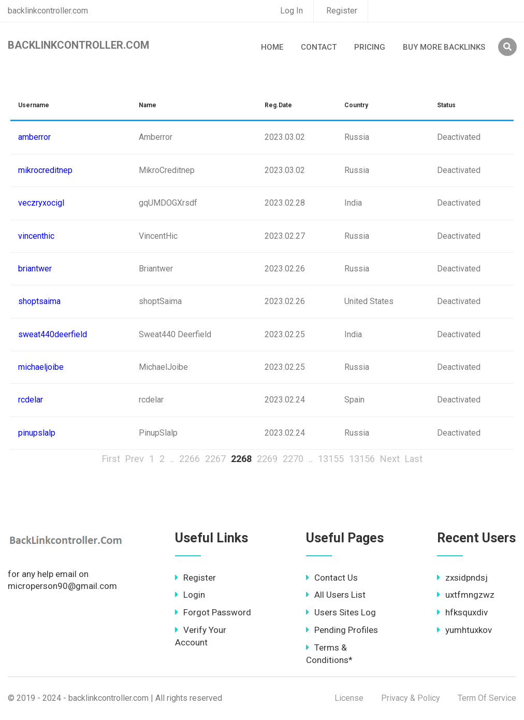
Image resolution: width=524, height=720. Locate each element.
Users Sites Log (341, 612)
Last (414, 458)
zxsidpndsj (462, 577)
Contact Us (332, 577)
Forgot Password (213, 612)
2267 (215, 458)
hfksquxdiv (462, 612)
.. (172, 458)
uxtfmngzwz (465, 594)
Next (390, 458)
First (111, 458)
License (348, 698)
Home (272, 47)
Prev (134, 458)
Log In (291, 11)
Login (190, 594)
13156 (362, 458)
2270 (293, 458)
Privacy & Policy (410, 698)
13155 (331, 458)
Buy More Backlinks (444, 47)
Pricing (369, 47)
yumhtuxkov (464, 630)
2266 (189, 458)
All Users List (336, 594)
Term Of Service (487, 698)
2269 (267, 458)
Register (341, 11)
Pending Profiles (342, 630)
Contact (319, 47)
